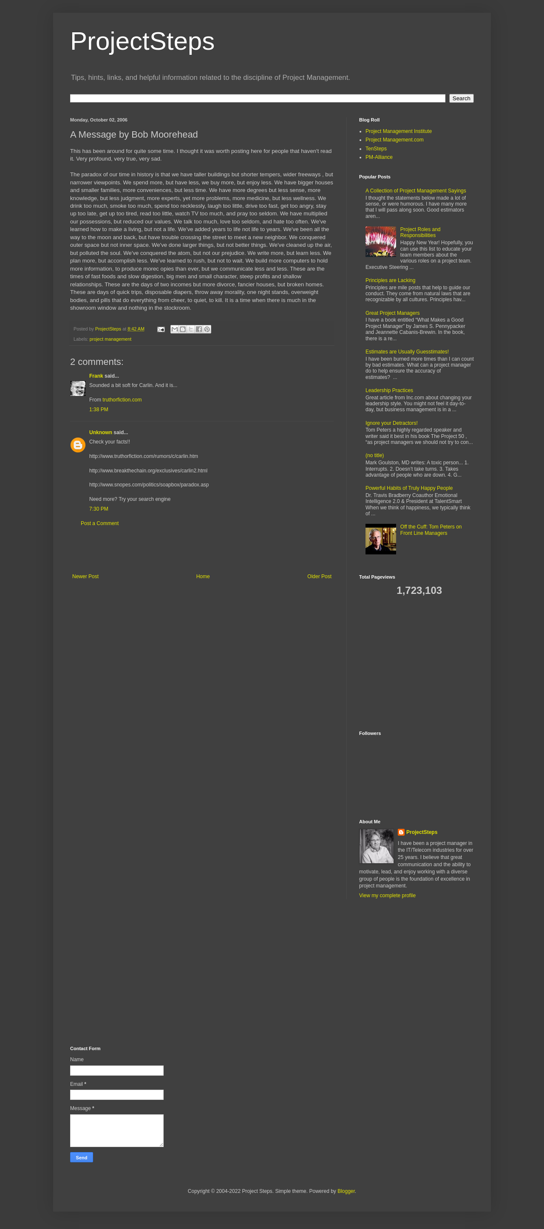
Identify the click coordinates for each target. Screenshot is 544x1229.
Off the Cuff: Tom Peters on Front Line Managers (431, 530)
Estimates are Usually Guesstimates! (407, 352)
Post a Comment (100, 523)
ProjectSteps (142, 41)
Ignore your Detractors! (392, 423)
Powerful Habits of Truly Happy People (409, 488)
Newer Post (85, 576)
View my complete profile (387, 895)
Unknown (100, 432)
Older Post (319, 576)
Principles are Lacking (390, 280)
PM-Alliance (379, 157)
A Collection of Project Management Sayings (416, 191)
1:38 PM (98, 409)
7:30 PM (98, 509)
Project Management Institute (399, 131)
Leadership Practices (389, 390)
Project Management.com (395, 140)
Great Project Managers (392, 313)
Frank (96, 376)
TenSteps (376, 149)
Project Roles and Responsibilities (420, 232)
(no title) (375, 455)
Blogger (346, 1191)
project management (110, 339)
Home (203, 576)
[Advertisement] (202, 550)
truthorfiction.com (122, 400)
